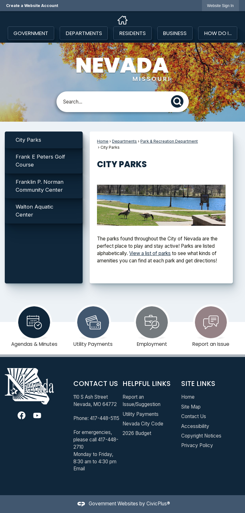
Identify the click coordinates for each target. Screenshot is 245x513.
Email (79, 469)
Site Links (198, 383)
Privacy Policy (197, 445)
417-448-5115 (104, 418)
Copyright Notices (201, 436)
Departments (124, 141)
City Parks (28, 140)
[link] (220, 5)
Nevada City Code (142, 424)
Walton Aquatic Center (34, 210)
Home (102, 141)
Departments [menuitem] (84, 33)
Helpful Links (146, 383)
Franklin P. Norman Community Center (39, 186)
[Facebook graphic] (22, 415)
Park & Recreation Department (169, 141)
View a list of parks (150, 253)
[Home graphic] (122, 20)
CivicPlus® (158, 504)
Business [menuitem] (175, 33)
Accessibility (195, 426)
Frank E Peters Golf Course (40, 160)
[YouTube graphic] (37, 415)
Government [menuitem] (30, 33)
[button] (179, 100)
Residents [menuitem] (132, 33)
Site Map (191, 407)
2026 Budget (136, 433)
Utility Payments (140, 414)
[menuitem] (43, 140)
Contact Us (193, 416)
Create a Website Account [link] (32, 5)
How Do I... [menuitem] (218, 33)
